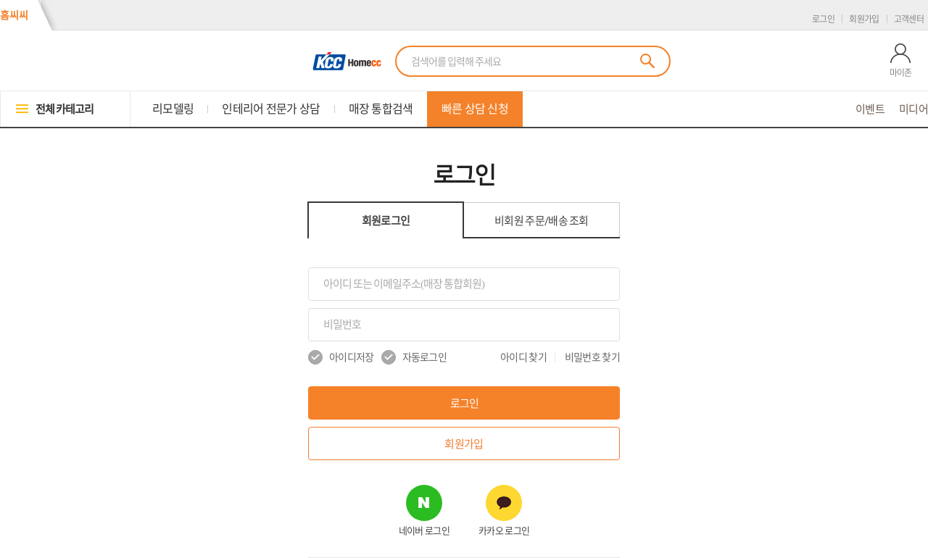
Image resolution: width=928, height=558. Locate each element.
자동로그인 (414, 357)
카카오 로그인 (503, 531)
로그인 (823, 18)
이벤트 (870, 109)
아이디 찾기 (523, 357)
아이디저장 (341, 357)
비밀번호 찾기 (592, 357)
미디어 (913, 109)
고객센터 (909, 18)
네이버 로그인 (424, 531)
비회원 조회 (541, 220)
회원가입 (864, 18)
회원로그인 (386, 220)
